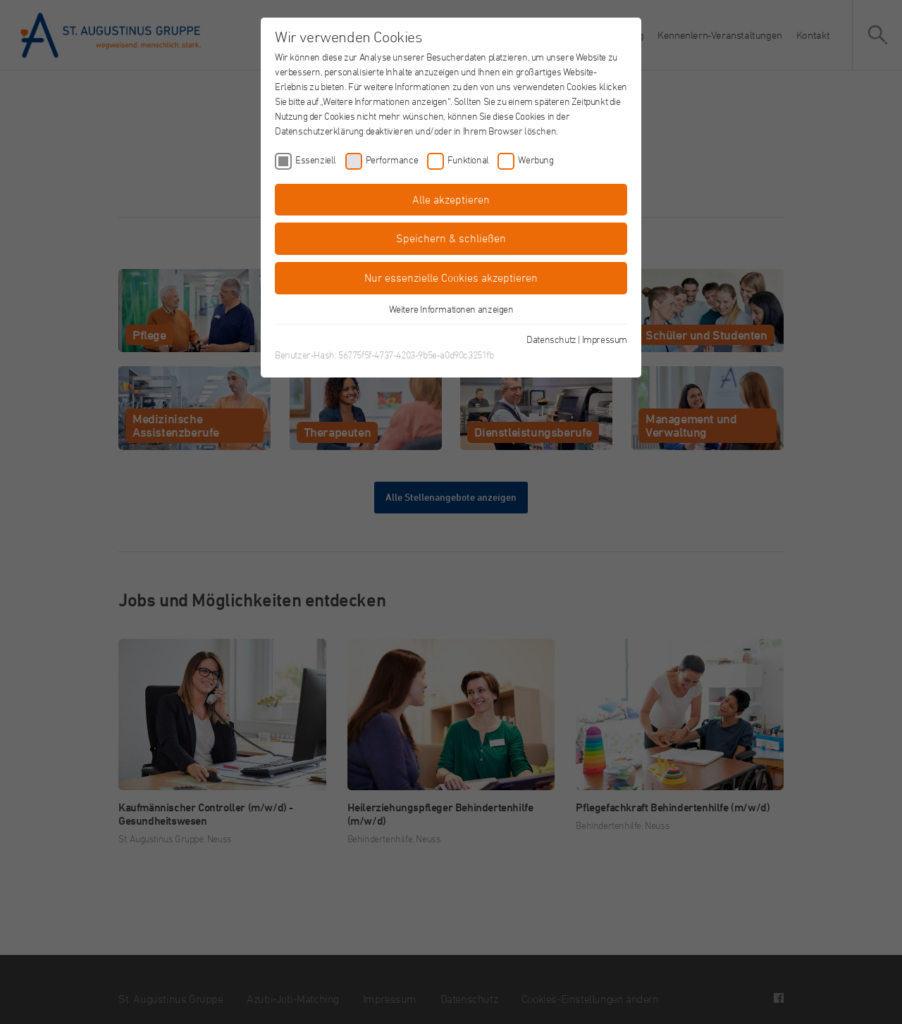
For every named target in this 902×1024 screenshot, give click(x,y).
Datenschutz (551, 339)
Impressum (604, 339)
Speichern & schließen (451, 238)
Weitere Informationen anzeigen (451, 309)
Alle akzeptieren (451, 199)
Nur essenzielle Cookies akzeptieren (451, 277)
